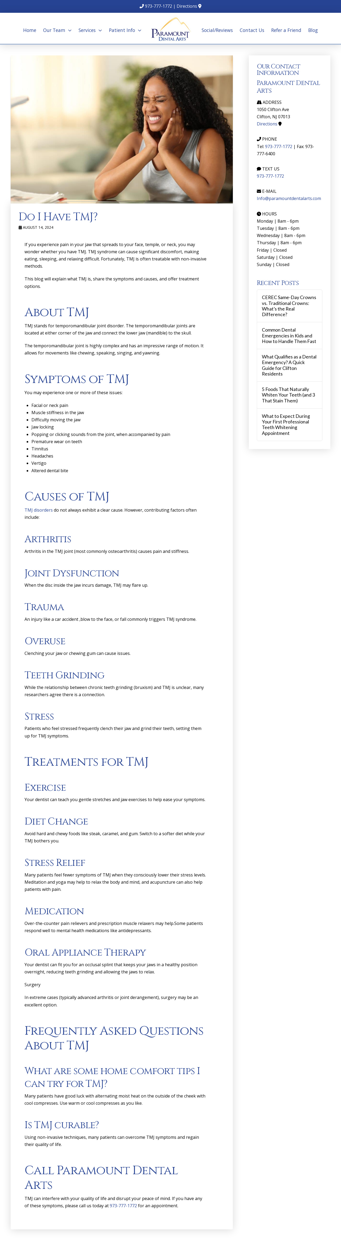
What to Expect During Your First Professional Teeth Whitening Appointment (286, 424)
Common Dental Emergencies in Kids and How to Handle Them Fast (289, 335)
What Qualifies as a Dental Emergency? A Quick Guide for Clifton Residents (289, 365)
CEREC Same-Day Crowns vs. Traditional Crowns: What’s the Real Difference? (289, 306)
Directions (187, 6)
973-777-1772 (158, 6)
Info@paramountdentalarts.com (289, 198)
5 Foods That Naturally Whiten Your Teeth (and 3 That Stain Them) (288, 394)
